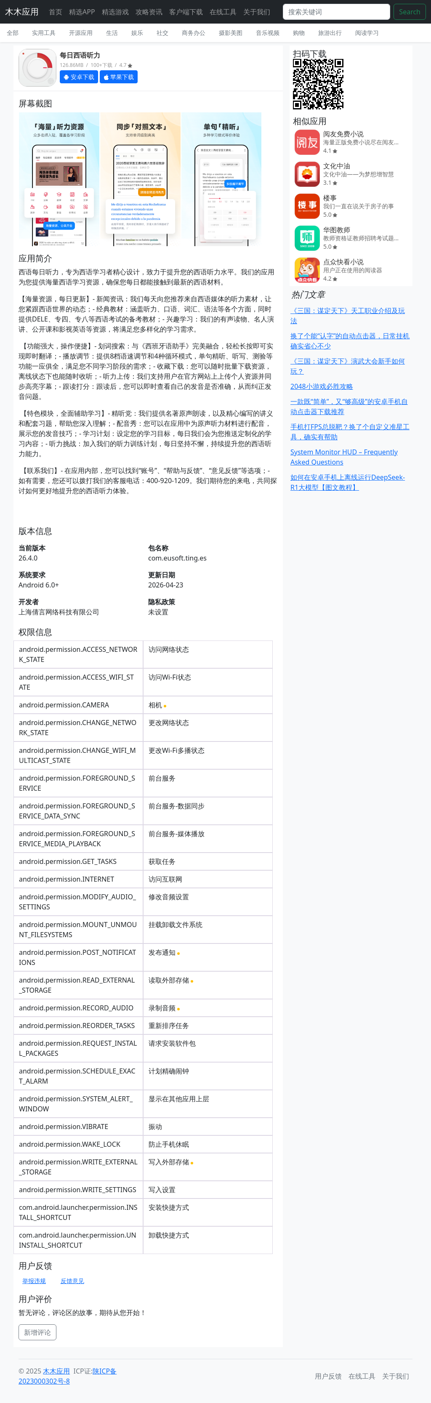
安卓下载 (79, 77)
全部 (13, 33)
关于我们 (256, 11)
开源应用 (81, 33)
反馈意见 (72, 1281)
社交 (162, 33)
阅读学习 (367, 33)
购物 (299, 33)
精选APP (82, 11)
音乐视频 (267, 33)
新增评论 (37, 1332)
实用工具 (44, 33)
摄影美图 (230, 33)
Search (409, 11)
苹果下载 (119, 77)
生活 (112, 33)
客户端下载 (186, 11)
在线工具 (223, 11)
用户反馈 (328, 1376)
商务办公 (193, 33)
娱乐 (137, 33)
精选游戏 (115, 11)
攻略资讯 (149, 11)
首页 (55, 11)
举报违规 (34, 1281)
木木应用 (22, 11)
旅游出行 (330, 33)
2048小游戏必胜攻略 (321, 386)
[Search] (336, 12)
